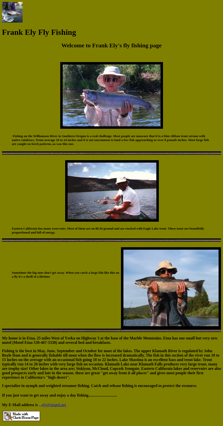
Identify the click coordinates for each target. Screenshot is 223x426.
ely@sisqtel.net (54, 405)
